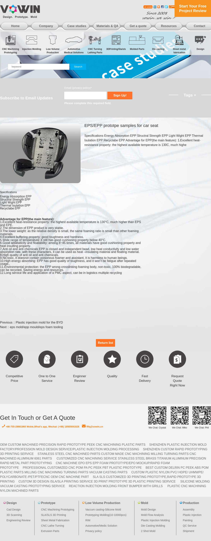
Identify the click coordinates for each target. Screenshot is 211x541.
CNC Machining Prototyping (10, 44)
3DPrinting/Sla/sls (116, 42)
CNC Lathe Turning (52, 525)
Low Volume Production (52, 44)
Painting (188, 520)
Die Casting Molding (153, 525)
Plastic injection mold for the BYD (39, 322)
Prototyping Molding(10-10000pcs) (105, 514)
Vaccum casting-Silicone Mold (103, 509)
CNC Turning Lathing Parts (94, 44)
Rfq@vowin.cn (92, 426)
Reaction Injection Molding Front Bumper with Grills (116, 486)
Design (200, 42)
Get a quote (138, 26)
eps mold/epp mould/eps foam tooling (36, 327)
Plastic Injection (192, 514)
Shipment (188, 531)
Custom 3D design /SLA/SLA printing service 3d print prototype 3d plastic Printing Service (97, 481)
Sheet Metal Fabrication (55, 520)
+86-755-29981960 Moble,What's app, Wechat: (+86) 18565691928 (40, 426)
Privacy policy (93, 531)
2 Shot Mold (148, 531)
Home (15, 26)
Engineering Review (18, 520)
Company (46, 26)
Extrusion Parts (50, 531)
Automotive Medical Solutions (73, 44)
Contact (199, 26)
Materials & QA (107, 26)
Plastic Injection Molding (155, 520)
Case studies (76, 26)
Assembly (189, 509)
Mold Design (148, 509)
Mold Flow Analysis (152, 514)
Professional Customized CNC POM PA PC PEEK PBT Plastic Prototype (82, 467)
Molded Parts (137, 42)
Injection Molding (31, 42)
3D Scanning (14, 514)
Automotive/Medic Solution (101, 525)
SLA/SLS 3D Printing (53, 514)
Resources (169, 26)
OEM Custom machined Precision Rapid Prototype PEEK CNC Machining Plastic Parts (72, 444)
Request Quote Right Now (177, 380)
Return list (105, 342)
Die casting (158, 42)
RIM (87, 520)
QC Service (190, 525)
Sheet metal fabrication (179, 44)
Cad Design (14, 509)
